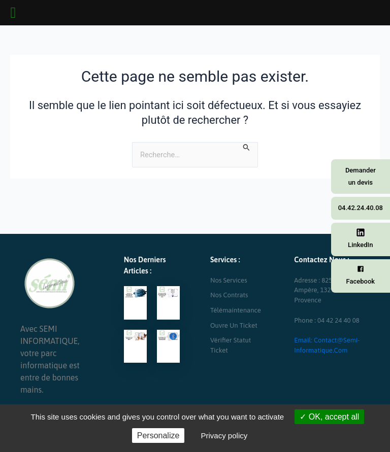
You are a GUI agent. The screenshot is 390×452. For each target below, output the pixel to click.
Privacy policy (224, 435)
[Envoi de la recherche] (246, 147)
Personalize (158, 435)
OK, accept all (329, 416)
